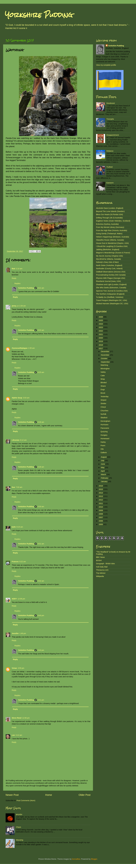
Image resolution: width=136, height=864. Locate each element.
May (103, 467)
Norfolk (103, 414)
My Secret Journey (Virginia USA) (109, 256)
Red (13, 269)
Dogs (103, 390)
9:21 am (41, 288)
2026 (101, 317)
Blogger (94, 859)
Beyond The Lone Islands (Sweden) (110, 211)
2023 (101, 327)
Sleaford (104, 418)
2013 (101, 496)
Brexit (103, 393)
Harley (103, 442)
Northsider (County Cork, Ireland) (109, 268)
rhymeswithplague (19, 348)
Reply (14, 278)
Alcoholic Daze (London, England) (109, 208)
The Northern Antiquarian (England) (110, 294)
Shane (103, 386)
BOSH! (99, 560)
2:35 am (31, 348)
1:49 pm (22, 633)
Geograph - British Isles (105, 564)
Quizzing (104, 432)
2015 (101, 489)
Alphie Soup (17, 398)
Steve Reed (16, 718)
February (105, 478)
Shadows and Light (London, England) (111, 284)
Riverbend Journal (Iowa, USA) (108, 281)
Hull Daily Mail (101, 567)
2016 (101, 486)
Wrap (103, 379)
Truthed (109, 167)
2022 (101, 331)
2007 (101, 517)
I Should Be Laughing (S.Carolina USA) (112, 246)
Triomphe (110, 119)
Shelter (103, 403)
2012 (101, 500)
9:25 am (41, 372)
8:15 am (19, 527)
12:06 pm (21, 599)
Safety (103, 372)
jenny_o (15, 306)
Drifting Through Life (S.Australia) (109, 218)
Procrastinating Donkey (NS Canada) (111, 275)
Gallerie (104, 453)
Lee (13, 735)
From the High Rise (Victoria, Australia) (111, 230)
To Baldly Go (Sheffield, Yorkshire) (109, 297)
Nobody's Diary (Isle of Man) (107, 262)
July (103, 461)
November (105, 355)
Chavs (18, 827)
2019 (101, 341)
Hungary (104, 435)
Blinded (104, 383)
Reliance (109, 151)
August (104, 457)
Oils (102, 449)
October (104, 358)
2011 (101, 503)
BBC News (100, 557)
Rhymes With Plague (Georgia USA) (110, 278)
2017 (101, 348)
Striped (103, 400)
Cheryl (103, 407)
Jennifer (15, 633)
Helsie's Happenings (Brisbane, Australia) (112, 237)
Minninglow (105, 369)
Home (48, 795)
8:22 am (22, 562)
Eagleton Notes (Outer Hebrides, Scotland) (113, 221)
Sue (13, 487)
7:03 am (19, 487)
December (105, 351)
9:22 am (41, 330)
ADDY (14, 599)
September (105, 362)
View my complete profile (106, 65)
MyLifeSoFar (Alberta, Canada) (108, 259)
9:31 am (41, 544)
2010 (101, 507)
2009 (101, 510)
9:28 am (41, 467)
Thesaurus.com (102, 570)
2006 (101, 521)
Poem (103, 446)
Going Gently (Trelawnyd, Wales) (109, 234)
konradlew (76, 859)
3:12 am (19, 735)
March (104, 474)
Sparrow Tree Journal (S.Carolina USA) (112, 291)
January (104, 481)
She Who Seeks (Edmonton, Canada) (111, 288)
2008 (101, 514)
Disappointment (112, 135)
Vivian (14, 668)
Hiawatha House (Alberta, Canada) (110, 240)
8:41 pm (41, 700)
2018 (101, 345)
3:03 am (26, 398)
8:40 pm (41, 615)
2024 (101, 324)
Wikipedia (100, 576)
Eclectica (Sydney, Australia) (107, 224)
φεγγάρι (19, 814)
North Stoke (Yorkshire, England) (109, 265)
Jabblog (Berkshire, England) (107, 250)
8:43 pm (41, 650)
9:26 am (41, 422)
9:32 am (41, 581)
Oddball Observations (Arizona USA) (110, 272)
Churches (104, 411)
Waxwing (19, 840)
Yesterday (104, 397)
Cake (103, 376)
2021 (101, 334)
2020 (101, 338)
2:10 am (19, 269)
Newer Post (12, 795)
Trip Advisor (100, 573)
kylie (14, 527)
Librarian (15, 440)
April (103, 471)
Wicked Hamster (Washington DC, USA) (112, 304)
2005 (101, 524)
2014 (101, 493)
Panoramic (105, 428)
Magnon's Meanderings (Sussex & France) (113, 253)
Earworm (110, 183)
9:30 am (41, 507)
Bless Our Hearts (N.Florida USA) (109, 214)
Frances (15, 562)
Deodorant (110, 103)
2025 (101, 320)
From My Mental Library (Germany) (110, 227)
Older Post (84, 795)
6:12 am (23, 440)
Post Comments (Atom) (26, 800)
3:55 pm (21, 668)
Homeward (105, 439)
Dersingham (105, 421)
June (103, 464)
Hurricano (104, 425)
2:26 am (22, 306)
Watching (104, 365)
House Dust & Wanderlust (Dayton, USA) (112, 243)
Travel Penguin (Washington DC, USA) (111, 300)
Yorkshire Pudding (39, 15)
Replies (17, 283)
